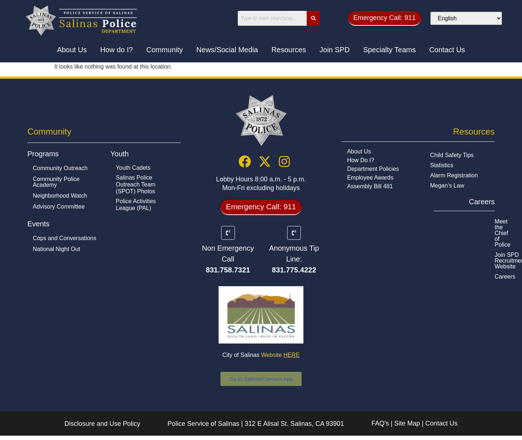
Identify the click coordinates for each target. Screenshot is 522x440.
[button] (389, 18)
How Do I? (360, 160)
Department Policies (373, 169)
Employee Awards (370, 178)
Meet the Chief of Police (446, 222)
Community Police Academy (56, 182)
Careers (425, 242)
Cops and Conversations (64, 238)
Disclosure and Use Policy (102, 428)
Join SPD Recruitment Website (454, 232)
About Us (359, 152)
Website (280, 359)
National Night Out (56, 249)
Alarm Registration (454, 176)
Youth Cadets (133, 168)
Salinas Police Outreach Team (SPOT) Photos (136, 185)
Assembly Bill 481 (370, 187)
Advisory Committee (58, 207)
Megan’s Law (447, 186)
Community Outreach (60, 168)
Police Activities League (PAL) (136, 204)
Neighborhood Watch (60, 196)
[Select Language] (472, 18)
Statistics (441, 166)
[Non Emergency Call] (228, 237)
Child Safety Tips (451, 155)
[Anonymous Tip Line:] (294, 237)
